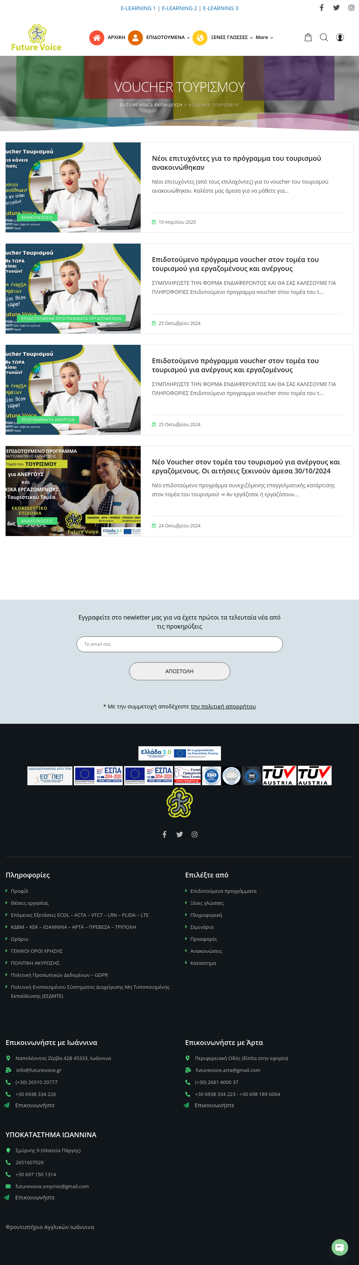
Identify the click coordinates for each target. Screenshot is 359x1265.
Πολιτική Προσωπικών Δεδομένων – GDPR (59, 975)
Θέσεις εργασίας (30, 903)
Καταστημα (203, 963)
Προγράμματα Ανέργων (48, 419)
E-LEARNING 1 (138, 8)
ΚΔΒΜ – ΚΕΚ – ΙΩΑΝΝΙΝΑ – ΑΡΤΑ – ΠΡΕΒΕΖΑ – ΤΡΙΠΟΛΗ (73, 927)
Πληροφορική (206, 915)
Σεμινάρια (202, 927)
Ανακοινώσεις (37, 217)
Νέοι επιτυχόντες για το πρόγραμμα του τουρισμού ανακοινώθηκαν (236, 163)
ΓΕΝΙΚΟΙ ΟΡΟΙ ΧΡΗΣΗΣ (37, 951)
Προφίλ (19, 891)
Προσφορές (204, 939)
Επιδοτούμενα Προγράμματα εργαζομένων (71, 318)
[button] (265, 37)
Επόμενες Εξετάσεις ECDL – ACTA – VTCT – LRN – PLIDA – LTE (80, 915)
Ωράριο (19, 939)
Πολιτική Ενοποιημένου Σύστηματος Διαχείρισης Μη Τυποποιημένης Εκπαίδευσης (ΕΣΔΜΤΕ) (90, 991)
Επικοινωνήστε (29, 1105)
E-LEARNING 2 (179, 8)
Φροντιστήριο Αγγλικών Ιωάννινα (50, 1227)
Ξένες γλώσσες (207, 903)
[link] (321, 7)
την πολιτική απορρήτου (223, 706)
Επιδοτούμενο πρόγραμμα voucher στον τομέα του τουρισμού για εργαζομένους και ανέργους (235, 264)
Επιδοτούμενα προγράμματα (224, 891)
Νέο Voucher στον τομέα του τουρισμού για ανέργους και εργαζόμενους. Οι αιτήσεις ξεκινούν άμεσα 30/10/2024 (246, 466)
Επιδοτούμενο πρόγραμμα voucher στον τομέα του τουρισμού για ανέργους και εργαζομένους (235, 365)
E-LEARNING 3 (220, 8)
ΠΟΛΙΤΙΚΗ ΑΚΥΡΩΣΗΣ (35, 963)
